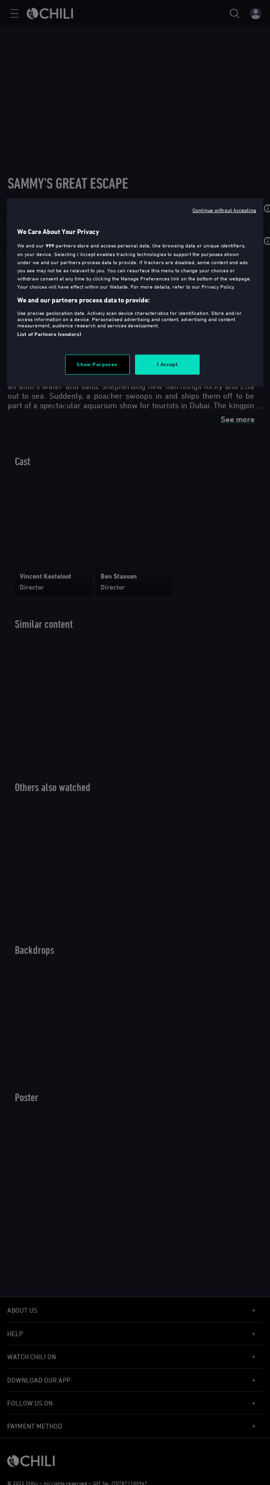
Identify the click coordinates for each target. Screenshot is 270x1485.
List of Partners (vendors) (49, 334)
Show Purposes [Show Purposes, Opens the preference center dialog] (97, 364)
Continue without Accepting (224, 210)
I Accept (167, 364)
